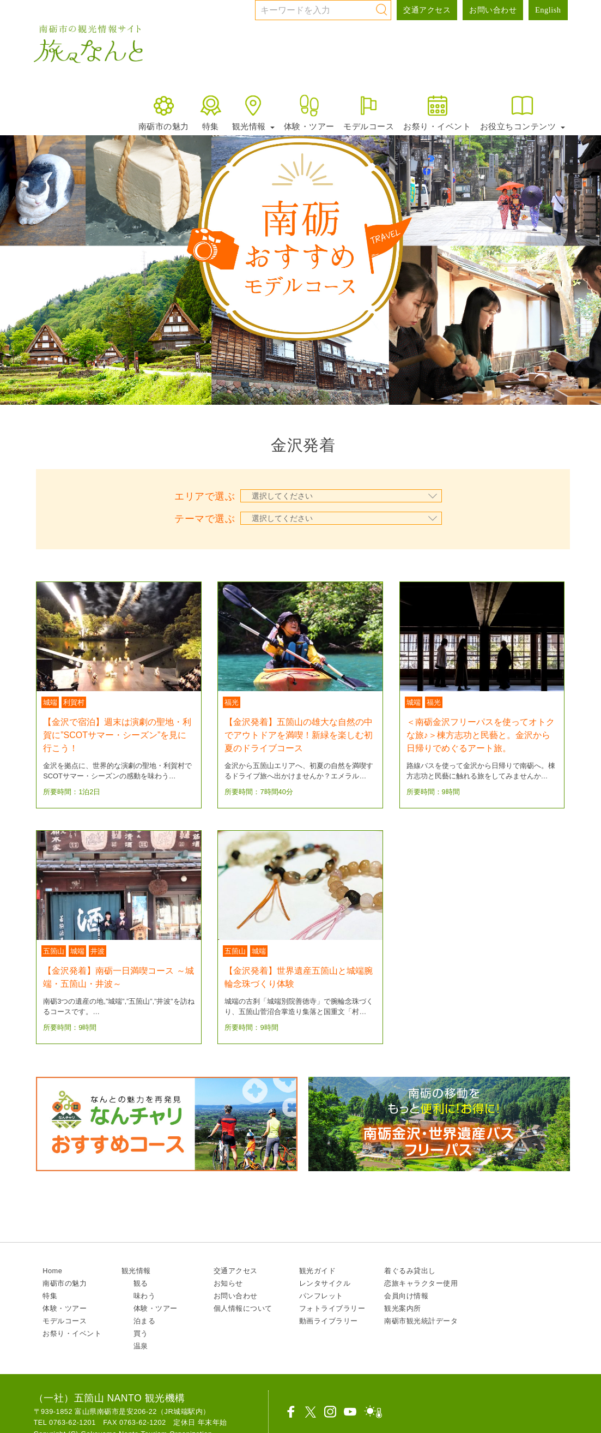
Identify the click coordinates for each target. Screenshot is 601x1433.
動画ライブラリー (328, 1321)
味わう (144, 1296)
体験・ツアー (309, 112)
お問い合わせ (493, 9)
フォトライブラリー (332, 1308)
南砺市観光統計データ (421, 1321)
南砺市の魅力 (163, 112)
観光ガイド (317, 1271)
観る (140, 1283)
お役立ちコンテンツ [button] (522, 112)
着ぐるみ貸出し (410, 1271)
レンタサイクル (325, 1283)
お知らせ (228, 1283)
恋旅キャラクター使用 (421, 1283)
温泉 (140, 1346)
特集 (210, 112)
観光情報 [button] (253, 112)
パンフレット (321, 1296)
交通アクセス (427, 9)
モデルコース (368, 112)
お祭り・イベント (437, 112)
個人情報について (243, 1308)
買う (140, 1333)
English (548, 9)
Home (52, 1271)
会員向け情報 (406, 1296)
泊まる (144, 1321)
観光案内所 (402, 1308)
